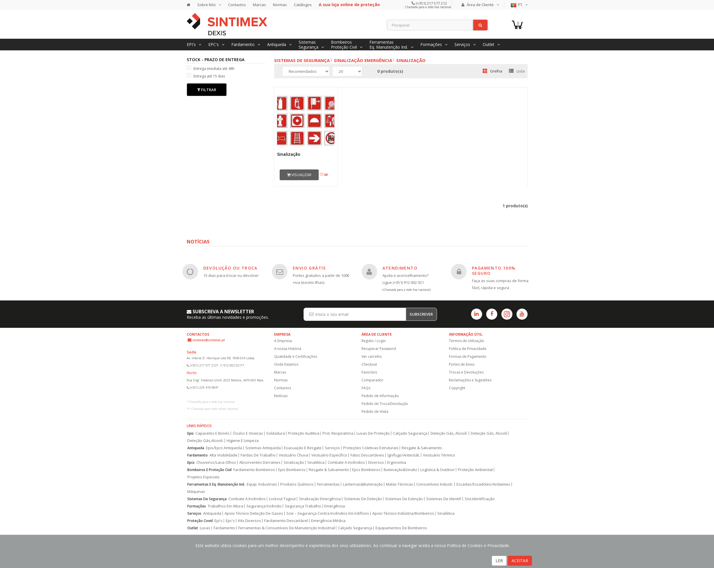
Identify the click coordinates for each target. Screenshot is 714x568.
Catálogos (303, 4)
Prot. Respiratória (337, 433)
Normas (280, 4)
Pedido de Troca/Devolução (385, 403)
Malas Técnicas (399, 484)
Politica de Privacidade (467, 348)
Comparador (372, 380)
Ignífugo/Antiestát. (403, 455)
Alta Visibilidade (223, 455)
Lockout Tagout (282, 499)
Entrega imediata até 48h (211, 68)
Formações (196, 506)
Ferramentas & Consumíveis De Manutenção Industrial (286, 528)
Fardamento (197, 455)
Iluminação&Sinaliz (400, 470)
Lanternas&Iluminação (363, 484)
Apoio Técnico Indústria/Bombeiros (403, 513)
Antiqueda (195, 448)
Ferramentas (328, 484)
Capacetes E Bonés (212, 433)
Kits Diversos (249, 521)
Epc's (230, 521)
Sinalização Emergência (363, 60)
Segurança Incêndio (264, 506)
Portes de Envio (462, 364)
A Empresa (283, 340)
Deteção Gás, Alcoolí (489, 433)
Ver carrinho (372, 356)
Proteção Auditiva (303, 433)
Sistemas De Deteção (363, 499)
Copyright (457, 387)
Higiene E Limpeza (243, 441)
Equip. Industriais (262, 484)
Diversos (376, 462)
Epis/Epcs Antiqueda (224, 448)
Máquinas (196, 491)
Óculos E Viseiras (248, 433)
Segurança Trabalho (303, 506)
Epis (190, 433)
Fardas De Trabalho (258, 455)
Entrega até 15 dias (206, 76)
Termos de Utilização (466, 340)
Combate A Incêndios (346, 462)
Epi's (218, 521)
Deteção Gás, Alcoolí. (449, 433)
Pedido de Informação (380, 395)
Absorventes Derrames (260, 462)
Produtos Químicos (297, 484)
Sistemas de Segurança (302, 60)
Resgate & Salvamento (422, 448)
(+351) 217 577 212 (431, 3)
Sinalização (411, 60)
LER (499, 560)
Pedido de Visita (375, 411)
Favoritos (369, 372)
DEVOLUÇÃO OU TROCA (230, 268)
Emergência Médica (328, 521)
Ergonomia (396, 462)
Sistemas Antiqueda (263, 448)
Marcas (259, 4)
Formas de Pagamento (467, 356)
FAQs (366, 387)
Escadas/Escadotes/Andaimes (483, 484)
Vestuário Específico (329, 455)
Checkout (369, 364)
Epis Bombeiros (292, 470)
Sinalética (316, 462)
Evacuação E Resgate (303, 448)
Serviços (332, 448)
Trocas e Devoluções (466, 372)
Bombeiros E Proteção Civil (209, 470)
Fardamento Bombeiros (254, 470)
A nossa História (287, 348)
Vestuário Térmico (439, 455)
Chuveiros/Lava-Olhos (216, 462)
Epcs (191, 462)
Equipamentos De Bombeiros (401, 528)
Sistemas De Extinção (404, 499)
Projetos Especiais (203, 477)
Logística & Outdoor (437, 470)
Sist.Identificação (480, 499)
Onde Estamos (286, 364)
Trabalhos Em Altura (225, 506)
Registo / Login (374, 340)
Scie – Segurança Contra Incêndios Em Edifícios (327, 513)
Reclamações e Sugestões (470, 380)
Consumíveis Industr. (434, 484)
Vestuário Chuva (293, 455)
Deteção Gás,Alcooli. (205, 441)
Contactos (237, 4)
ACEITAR (520, 560)
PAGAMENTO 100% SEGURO (494, 270)
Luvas (205, 528)
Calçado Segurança (410, 433)
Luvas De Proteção (373, 433)
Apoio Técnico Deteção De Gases (254, 513)
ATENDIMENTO (399, 268)
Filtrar (206, 89)
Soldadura (275, 433)
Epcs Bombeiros (366, 470)
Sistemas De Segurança (207, 499)
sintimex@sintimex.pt (208, 340)
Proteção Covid (200, 521)
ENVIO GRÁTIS (309, 268)
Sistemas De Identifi (443, 499)
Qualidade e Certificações (295, 356)
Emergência (334, 506)
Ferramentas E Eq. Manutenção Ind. (216, 484)
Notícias (281, 395)
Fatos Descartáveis (367, 455)
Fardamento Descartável (286, 521)
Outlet (192, 528)
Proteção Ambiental (475, 470)
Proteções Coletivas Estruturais (371, 448)
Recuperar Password (379, 348)
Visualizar (299, 174)
